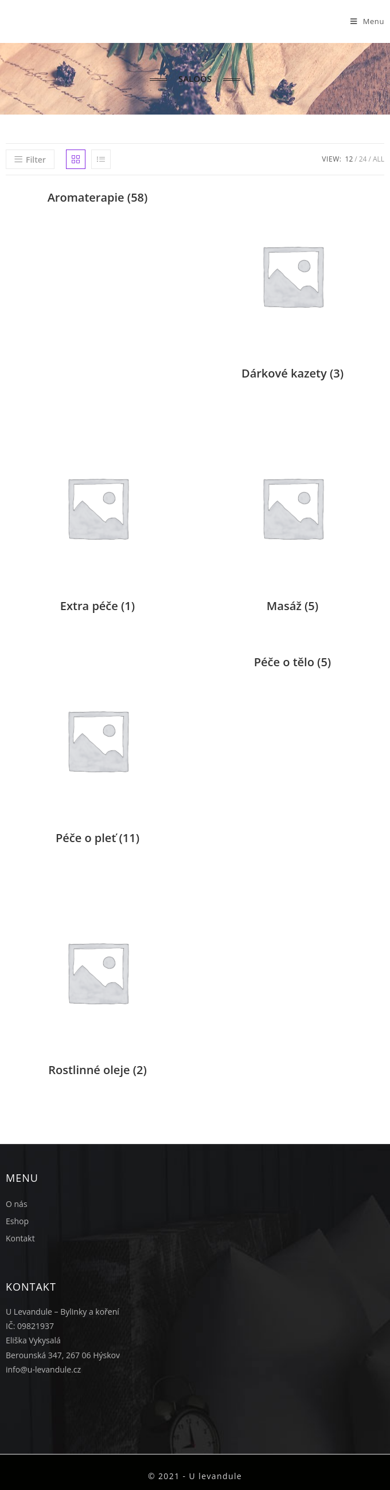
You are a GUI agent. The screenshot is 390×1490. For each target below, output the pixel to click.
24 (363, 159)
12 (349, 159)
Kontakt (20, 1238)
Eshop (17, 1221)
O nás (17, 1203)
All (378, 159)
